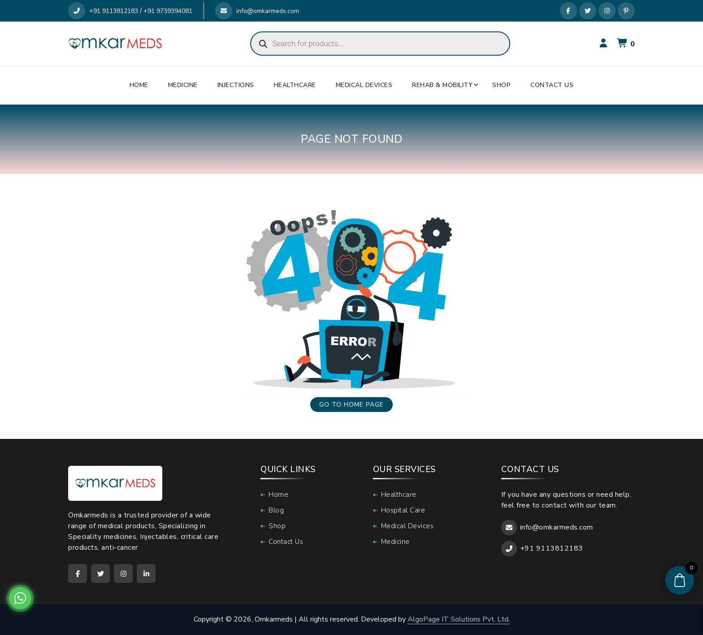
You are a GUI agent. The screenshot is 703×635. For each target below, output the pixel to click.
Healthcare (295, 85)
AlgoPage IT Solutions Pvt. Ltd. (459, 619)
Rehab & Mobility (442, 85)
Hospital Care (403, 510)
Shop (501, 85)
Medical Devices (364, 85)
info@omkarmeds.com (257, 11)
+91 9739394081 (167, 11)
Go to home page (351, 404)
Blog (276, 510)
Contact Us (551, 85)
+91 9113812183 (103, 11)
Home (139, 85)
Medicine (183, 85)
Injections (235, 85)
